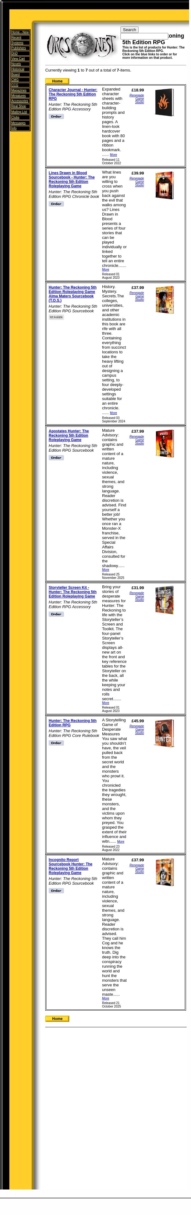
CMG (14, 79)
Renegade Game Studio (137, 99)
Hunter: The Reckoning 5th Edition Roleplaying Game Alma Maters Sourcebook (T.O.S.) (72, 294)
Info (14, 128)
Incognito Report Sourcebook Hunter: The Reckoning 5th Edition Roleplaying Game (70, 866)
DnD (14, 53)
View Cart (18, 58)
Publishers (18, 48)
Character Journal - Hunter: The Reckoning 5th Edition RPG (73, 94)
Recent (16, 37)
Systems (17, 42)
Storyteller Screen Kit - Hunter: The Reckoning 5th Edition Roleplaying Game (72, 591)
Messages (18, 123)
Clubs (15, 117)
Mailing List (19, 112)
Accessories (19, 101)
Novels (16, 64)
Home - (20, 32)
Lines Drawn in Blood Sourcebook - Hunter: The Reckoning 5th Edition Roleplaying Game (72, 179)
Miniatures (18, 95)
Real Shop (18, 106)
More (113, 154)
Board (15, 74)
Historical (17, 69)
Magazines (18, 90)
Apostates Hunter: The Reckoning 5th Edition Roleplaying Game (69, 435)
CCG (14, 85)
